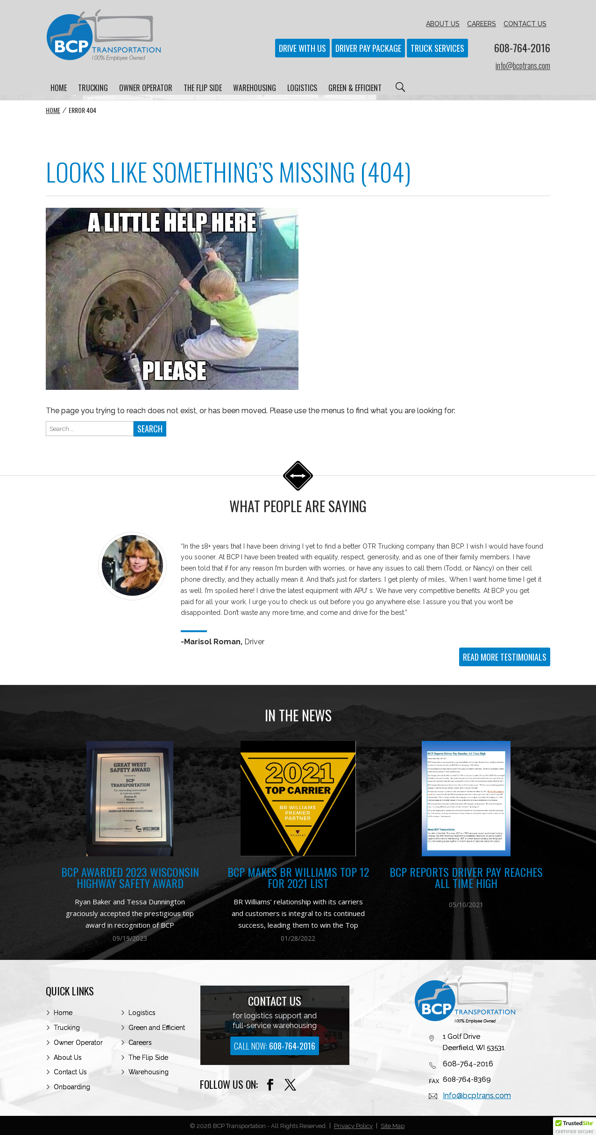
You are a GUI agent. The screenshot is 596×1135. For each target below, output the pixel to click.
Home (53, 110)
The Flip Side (148, 1057)
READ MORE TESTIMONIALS (504, 657)
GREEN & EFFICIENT (355, 89)
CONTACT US (525, 24)
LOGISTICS (302, 89)
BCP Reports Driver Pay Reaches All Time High (466, 878)
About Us (68, 1057)
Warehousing (148, 1072)
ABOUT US (443, 24)
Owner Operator (78, 1042)
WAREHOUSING (254, 89)
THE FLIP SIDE (203, 89)
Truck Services (437, 48)
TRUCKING (93, 89)
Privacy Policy (353, 1125)
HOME (58, 89)
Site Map (392, 1125)
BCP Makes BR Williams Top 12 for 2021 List (298, 878)
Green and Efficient (156, 1027)
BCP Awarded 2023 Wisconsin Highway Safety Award (130, 878)
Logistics (142, 1012)
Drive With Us (302, 48)
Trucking (67, 1027)
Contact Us (70, 1072)
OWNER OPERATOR (145, 89)
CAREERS (481, 24)
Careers (140, 1042)
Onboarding (72, 1087)
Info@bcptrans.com (477, 1095)
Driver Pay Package (368, 48)
